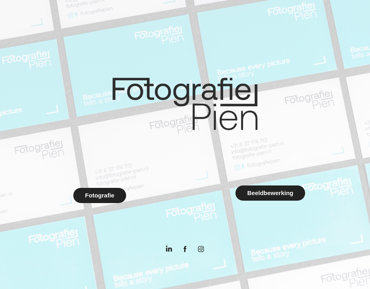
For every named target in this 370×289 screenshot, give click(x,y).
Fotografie (99, 195)
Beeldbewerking (270, 192)
